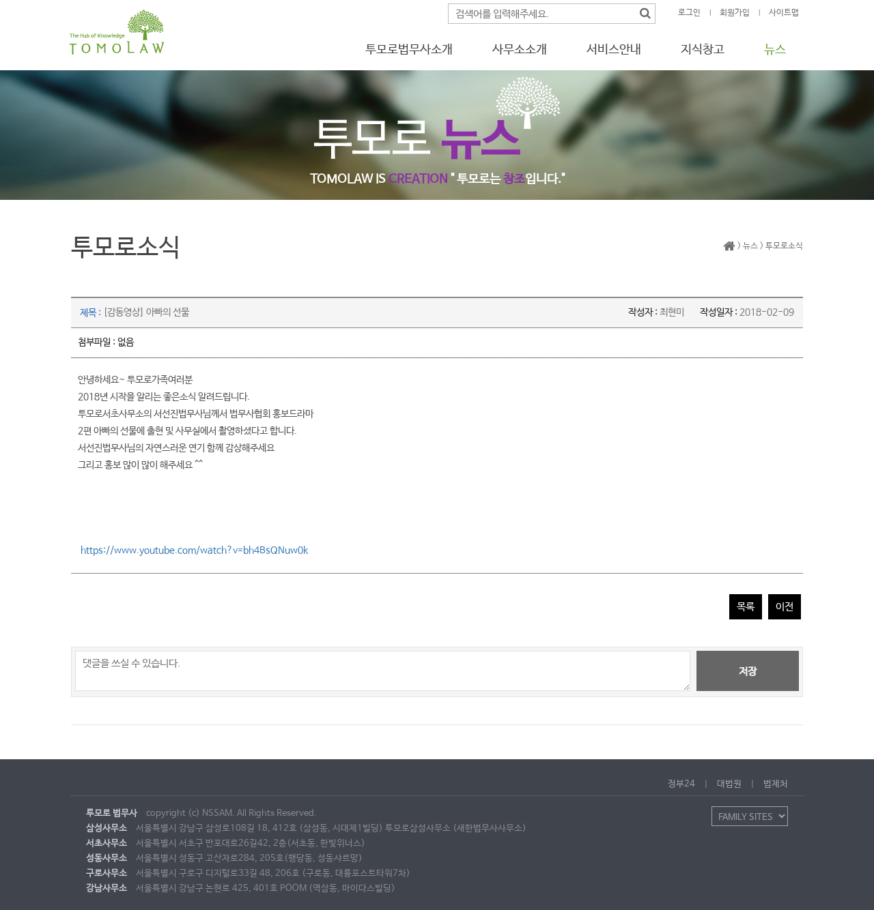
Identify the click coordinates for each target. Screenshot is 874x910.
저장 (748, 671)
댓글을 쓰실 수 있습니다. (382, 671)
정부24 (681, 784)
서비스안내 (614, 50)
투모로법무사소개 (409, 50)
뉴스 (775, 50)
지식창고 (702, 50)
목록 (746, 607)
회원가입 (735, 13)
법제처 (775, 784)
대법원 (729, 784)
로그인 (689, 13)
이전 (784, 607)
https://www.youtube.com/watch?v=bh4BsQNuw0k (194, 550)
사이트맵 (784, 13)
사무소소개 (519, 50)
